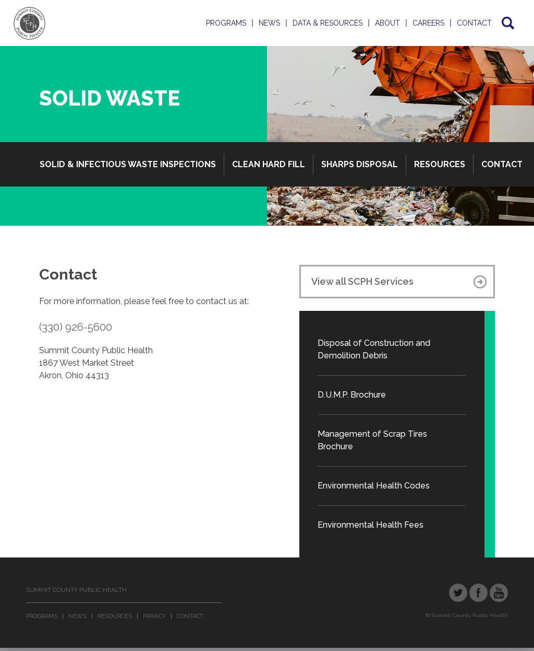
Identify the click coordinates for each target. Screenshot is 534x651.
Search (507, 23)
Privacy (154, 616)
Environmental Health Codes (374, 486)
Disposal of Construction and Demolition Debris (374, 349)
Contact (474, 23)
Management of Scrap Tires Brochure (372, 440)
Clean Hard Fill (268, 164)
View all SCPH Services (362, 281)
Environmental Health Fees (370, 525)
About (387, 23)
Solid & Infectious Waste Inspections (128, 164)
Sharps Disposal (359, 164)
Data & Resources (327, 23)
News (269, 23)
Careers (428, 23)
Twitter (458, 593)
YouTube (499, 593)
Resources (439, 164)
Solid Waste (109, 98)
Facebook (478, 593)
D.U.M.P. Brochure (352, 395)
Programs (226, 23)
